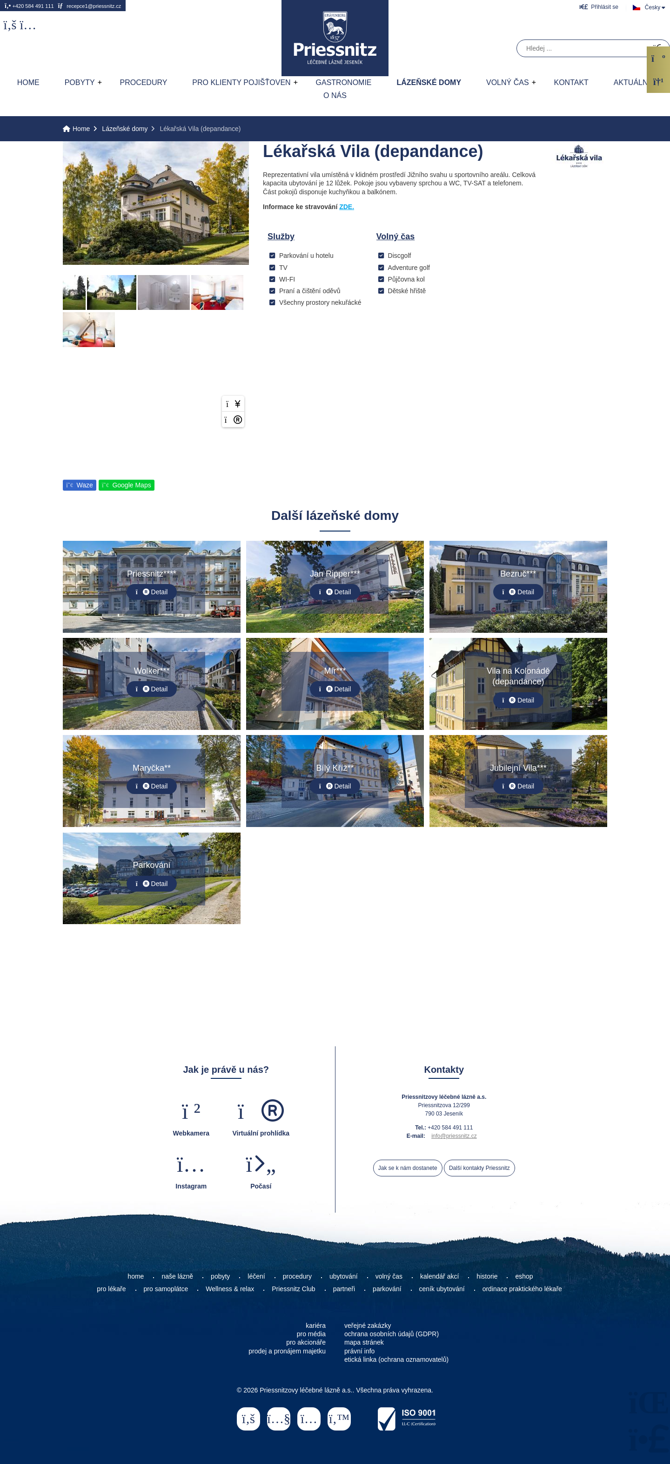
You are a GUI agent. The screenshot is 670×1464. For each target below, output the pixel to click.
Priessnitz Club (293, 1289)
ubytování (343, 1276)
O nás (335, 95)
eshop (524, 1276)
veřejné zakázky (367, 1325)
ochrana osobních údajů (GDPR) (391, 1334)
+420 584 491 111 (29, 5)
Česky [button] (652, 7)
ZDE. (346, 206)
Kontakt (571, 82)
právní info (359, 1351)
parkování (387, 1289)
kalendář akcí (439, 1276)
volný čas (388, 1276)
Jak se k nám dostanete (407, 1168)
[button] (598, 6)
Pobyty (80, 82)
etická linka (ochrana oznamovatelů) (396, 1359)
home (135, 1276)
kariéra (316, 1325)
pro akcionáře (306, 1342)
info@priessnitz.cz (454, 1136)
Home (335, 38)
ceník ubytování (442, 1289)
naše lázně (177, 1276)
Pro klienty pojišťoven (241, 82)
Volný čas (507, 82)
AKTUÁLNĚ (633, 82)
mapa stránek (364, 1342)
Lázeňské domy (428, 82)
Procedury (143, 82)
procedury (297, 1276)
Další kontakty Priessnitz (479, 1168)
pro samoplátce (166, 1289)
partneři (344, 1289)
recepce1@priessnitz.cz (89, 5)
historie (486, 1276)
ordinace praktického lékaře (523, 1289)
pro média (311, 1334)
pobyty (220, 1276)
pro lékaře (111, 1289)
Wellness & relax (230, 1289)
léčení (256, 1276)
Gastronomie (344, 82)
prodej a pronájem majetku (287, 1351)
